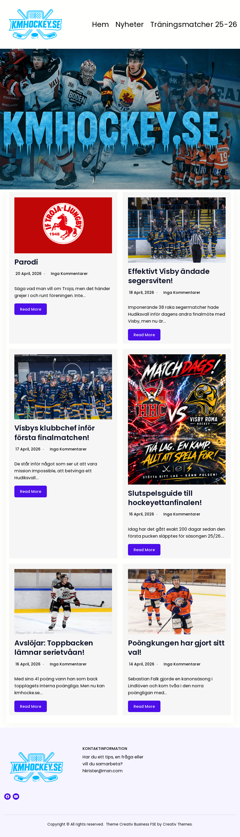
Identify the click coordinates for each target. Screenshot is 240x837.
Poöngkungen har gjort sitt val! (176, 647)
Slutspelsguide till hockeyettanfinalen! (165, 497)
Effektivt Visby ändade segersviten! (169, 276)
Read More (30, 309)
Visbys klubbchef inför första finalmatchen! (54, 432)
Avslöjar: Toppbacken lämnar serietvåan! (53, 647)
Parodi (26, 262)
